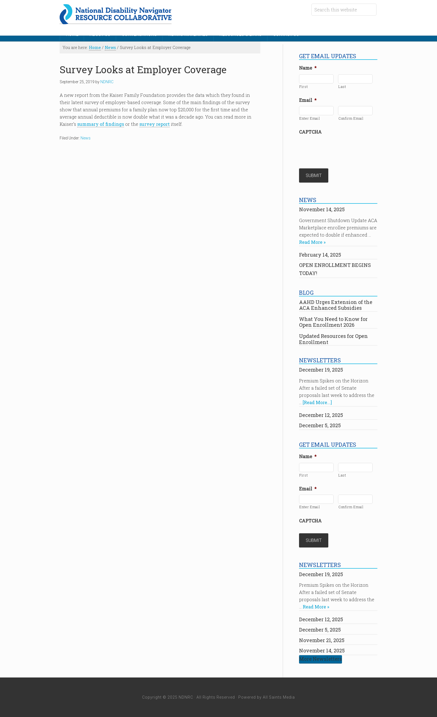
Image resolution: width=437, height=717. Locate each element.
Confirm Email (351, 118)
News (86, 138)
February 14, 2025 (320, 254)
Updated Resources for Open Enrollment (333, 339)
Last (342, 86)
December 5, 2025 (320, 425)
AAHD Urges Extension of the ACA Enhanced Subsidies (335, 305)
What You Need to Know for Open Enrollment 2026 (333, 322)
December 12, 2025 (321, 415)
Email (308, 100)
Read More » (312, 242)
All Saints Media (279, 697)
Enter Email (309, 118)
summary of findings (100, 124)
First (303, 86)
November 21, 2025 (321, 640)
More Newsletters (320, 659)
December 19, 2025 (321, 369)
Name (308, 68)
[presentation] (341, 148)
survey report (154, 124)
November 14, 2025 (322, 209)
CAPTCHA (310, 132)
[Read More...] (317, 402)
